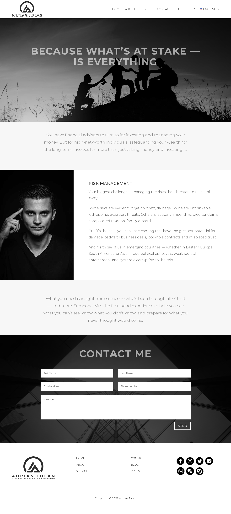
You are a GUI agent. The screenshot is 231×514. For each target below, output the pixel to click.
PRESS (135, 471)
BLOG (135, 464)
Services (146, 9)
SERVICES (82, 471)
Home (116, 9)
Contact (164, 9)
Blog (178, 9)
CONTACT (137, 458)
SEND (182, 426)
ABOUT (81, 464)
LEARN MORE (115, 82)
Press (191, 9)
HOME (80, 458)
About (130, 9)
